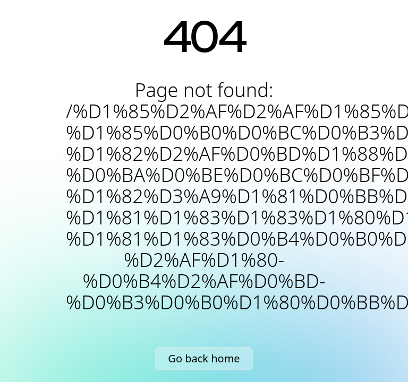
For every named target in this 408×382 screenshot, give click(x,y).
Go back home (204, 358)
